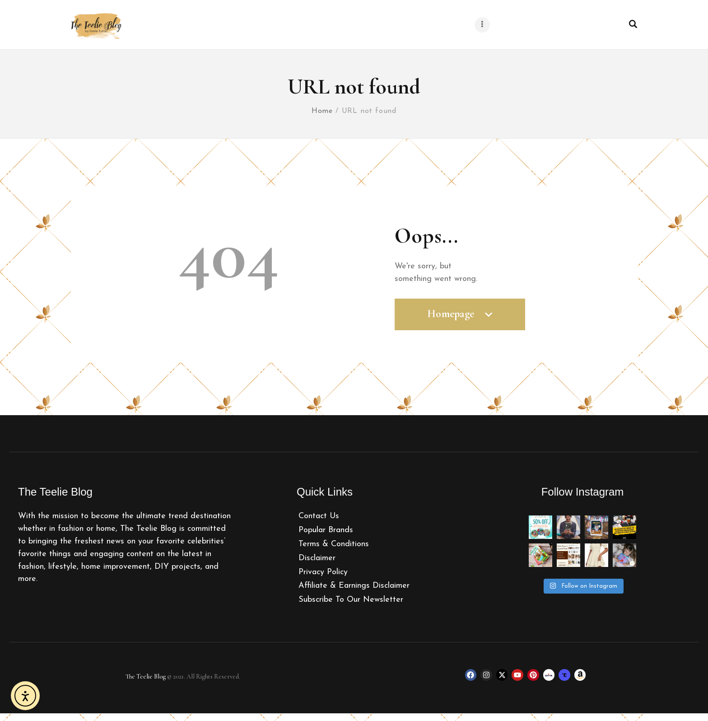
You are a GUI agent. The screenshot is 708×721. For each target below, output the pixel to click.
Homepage (460, 325)
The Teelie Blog (146, 684)
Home (322, 118)
